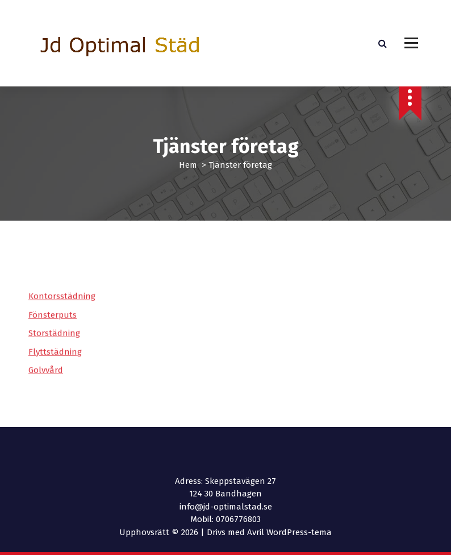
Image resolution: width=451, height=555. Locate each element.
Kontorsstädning (61, 305)
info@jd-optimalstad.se (225, 507)
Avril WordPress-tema (289, 532)
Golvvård (45, 379)
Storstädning (54, 342)
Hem (188, 165)
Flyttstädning (55, 360)
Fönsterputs (52, 323)
